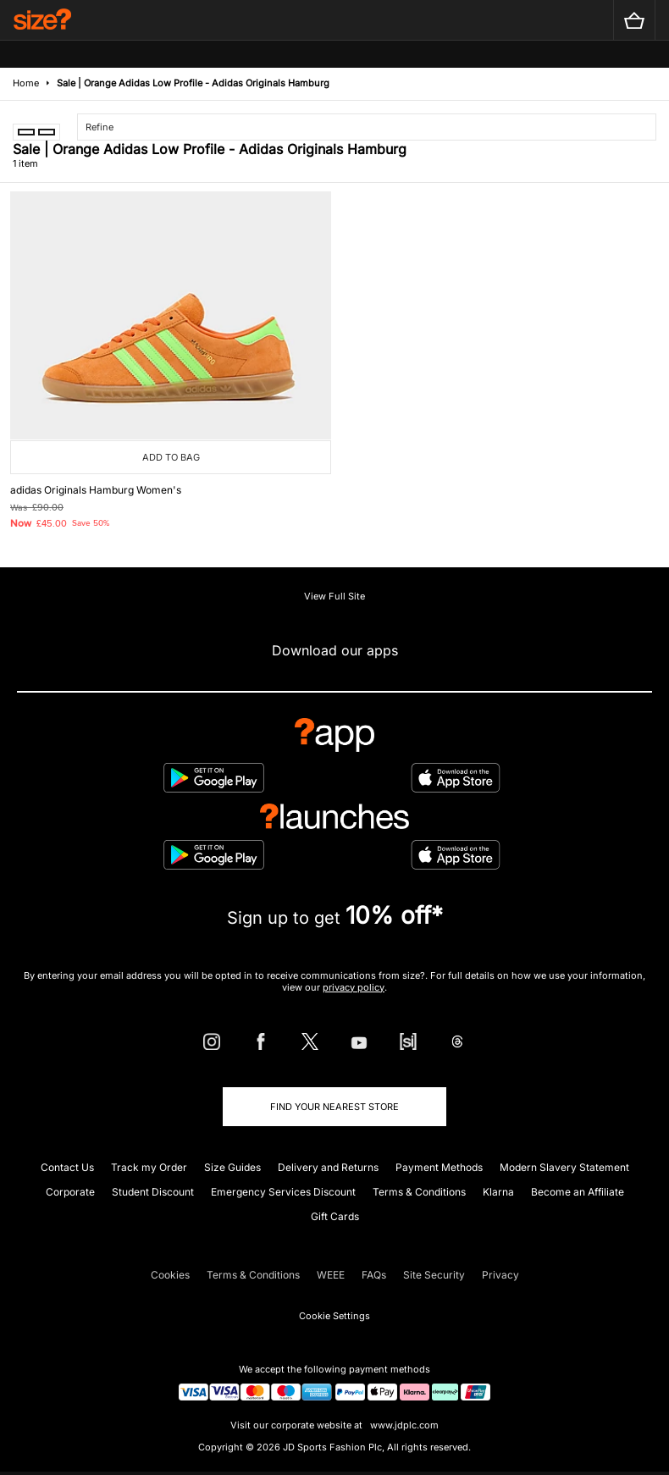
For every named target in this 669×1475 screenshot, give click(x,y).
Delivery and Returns (328, 1167)
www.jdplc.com (403, 1425)
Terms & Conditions (419, 1191)
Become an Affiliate (577, 1191)
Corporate (70, 1191)
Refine (99, 127)
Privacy (500, 1274)
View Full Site (334, 596)
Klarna (498, 1191)
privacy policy (353, 987)
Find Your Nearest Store (334, 1107)
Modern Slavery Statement (564, 1167)
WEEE (331, 1274)
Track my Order (149, 1167)
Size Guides (232, 1167)
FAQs (374, 1274)
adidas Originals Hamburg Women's (95, 489)
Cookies (170, 1274)
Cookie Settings (334, 1316)
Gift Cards (335, 1216)
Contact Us (67, 1167)
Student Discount (153, 1191)
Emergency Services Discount (283, 1191)
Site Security (434, 1274)
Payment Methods (439, 1167)
